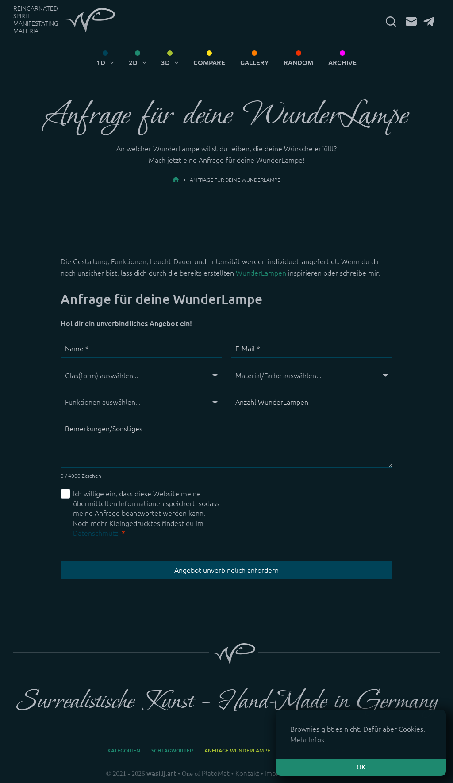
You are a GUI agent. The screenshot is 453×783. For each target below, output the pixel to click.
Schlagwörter (172, 750)
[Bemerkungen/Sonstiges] (226, 444)
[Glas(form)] (141, 375)
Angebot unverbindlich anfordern (226, 570)
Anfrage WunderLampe (237, 750)
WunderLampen (261, 273)
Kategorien (123, 750)
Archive (342, 62)
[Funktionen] (141, 402)
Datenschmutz (95, 533)
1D (106, 63)
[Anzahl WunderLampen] (311, 402)
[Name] (141, 349)
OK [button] (361, 767)
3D (171, 63)
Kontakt (247, 773)
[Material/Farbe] (311, 375)
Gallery (254, 62)
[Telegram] (428, 21)
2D (139, 63)
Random (298, 62)
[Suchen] (391, 21)
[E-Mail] (411, 21)
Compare (209, 62)
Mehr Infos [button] (307, 740)
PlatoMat (216, 773)
